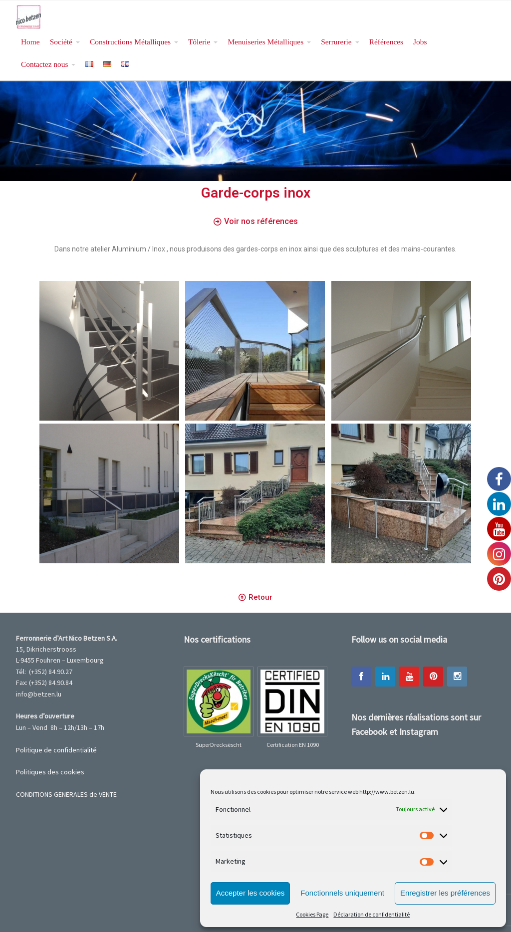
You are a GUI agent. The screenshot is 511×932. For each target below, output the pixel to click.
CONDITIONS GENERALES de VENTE (66, 794)
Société (61, 41)
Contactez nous (44, 64)
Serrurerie (336, 41)
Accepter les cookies (250, 893)
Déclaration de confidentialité (371, 914)
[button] (256, 221)
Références (386, 41)
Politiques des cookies (50, 771)
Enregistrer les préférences (445, 893)
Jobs (420, 41)
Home (30, 41)
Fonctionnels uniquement (342, 893)
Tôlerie (199, 41)
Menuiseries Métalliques (265, 41)
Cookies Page (312, 914)
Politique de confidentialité (56, 749)
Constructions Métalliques (130, 41)
